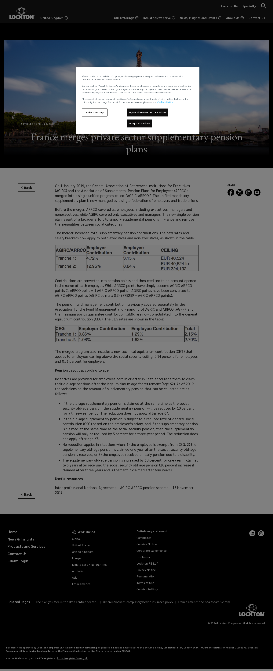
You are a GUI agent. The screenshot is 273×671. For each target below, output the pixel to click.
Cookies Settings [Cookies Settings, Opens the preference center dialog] (94, 112)
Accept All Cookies (139, 123)
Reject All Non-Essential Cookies (147, 112)
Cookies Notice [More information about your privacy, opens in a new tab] (165, 102)
